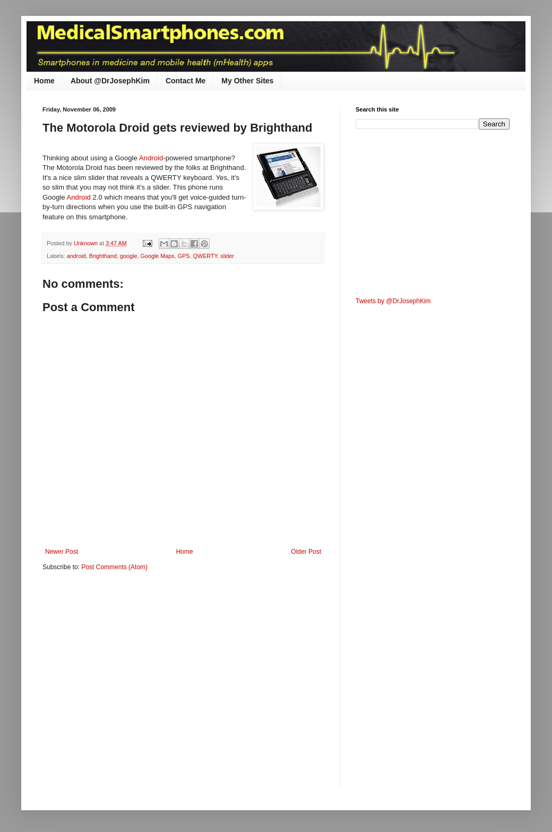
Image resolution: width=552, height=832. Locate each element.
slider (227, 256)
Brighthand (103, 256)
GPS (184, 256)
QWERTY (205, 256)
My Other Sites (247, 80)
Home (44, 80)
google (128, 256)
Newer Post (61, 551)
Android (151, 158)
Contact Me (185, 80)
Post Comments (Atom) (114, 567)
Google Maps (158, 256)
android (76, 256)
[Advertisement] (99, 687)
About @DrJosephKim (110, 80)
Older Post (306, 551)
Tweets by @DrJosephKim (393, 301)
